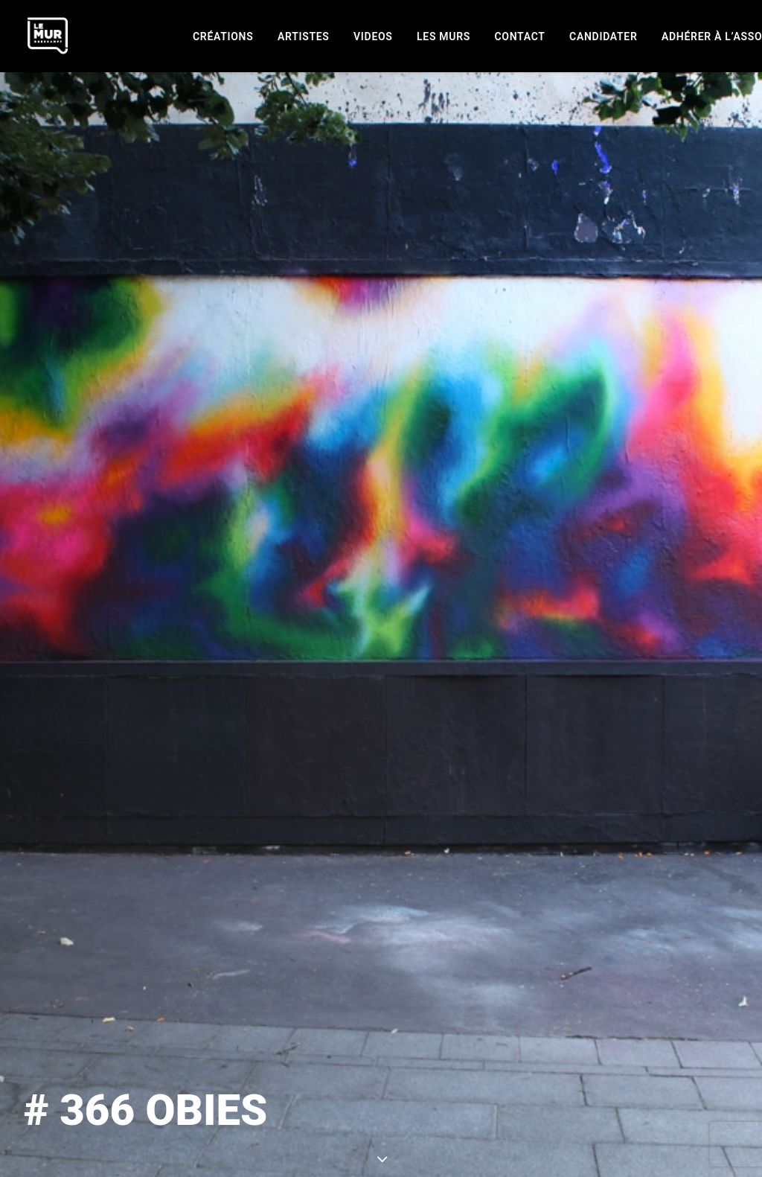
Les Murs (443, 36)
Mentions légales (321, 1165)
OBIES (510, 899)
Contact (520, 36)
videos (373, 36)
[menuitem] (222, 36)
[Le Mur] (47, 35)
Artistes (304, 36)
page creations (381, 1049)
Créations (223, 36)
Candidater (603, 36)
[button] (523, 1165)
